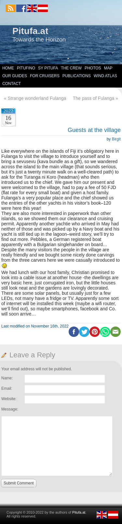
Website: (8, 399)
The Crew (71, 68)
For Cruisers (45, 76)
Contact (11, 83)
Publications (76, 76)
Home (8, 68)
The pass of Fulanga (94, 98)
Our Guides (14, 76)
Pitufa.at (30, 31)
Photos (93, 68)
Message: (9, 409)
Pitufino (26, 68)
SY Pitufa (48, 68)
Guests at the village (94, 130)
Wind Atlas (105, 76)
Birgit (116, 139)
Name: (7, 378)
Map (108, 68)
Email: (6, 388)
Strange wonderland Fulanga (37, 98)
